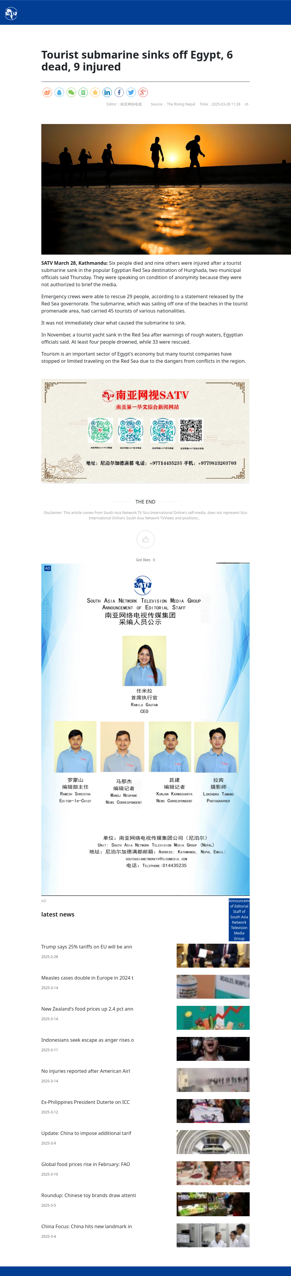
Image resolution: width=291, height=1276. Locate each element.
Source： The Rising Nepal (173, 104)
